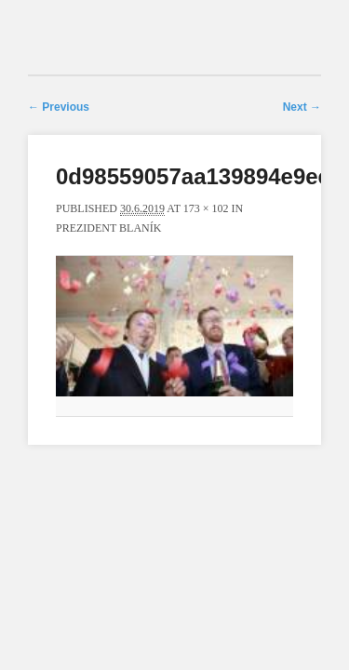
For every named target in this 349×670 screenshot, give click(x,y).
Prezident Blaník (108, 227)
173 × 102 (206, 208)
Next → (302, 107)
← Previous (58, 107)
